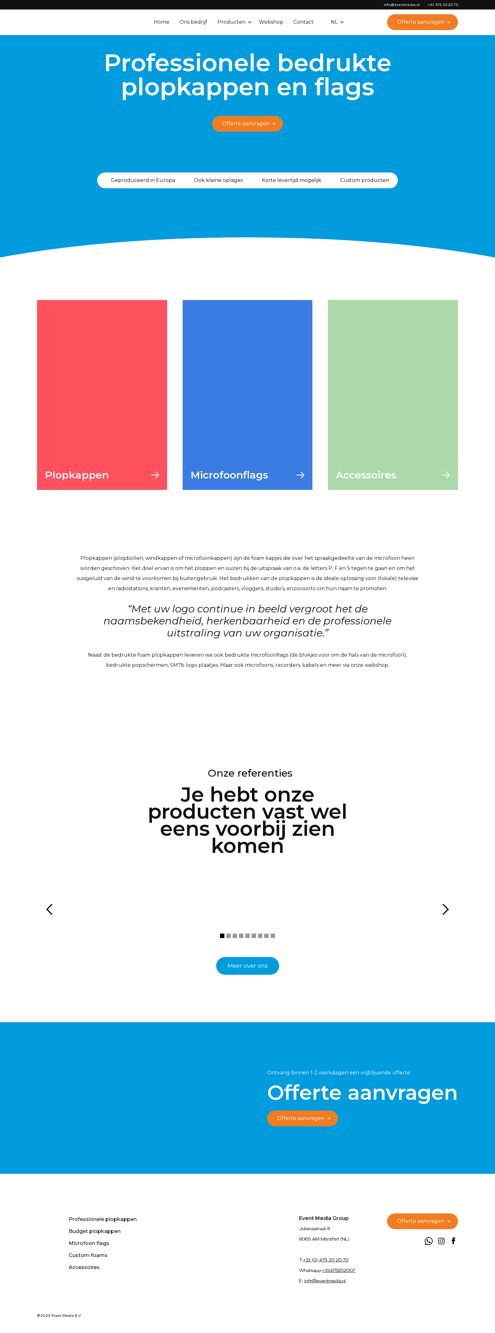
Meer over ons (248, 965)
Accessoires (84, 1267)
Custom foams (88, 1255)
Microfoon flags (89, 1243)
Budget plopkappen (95, 1231)
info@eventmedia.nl (402, 5)
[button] (235, 22)
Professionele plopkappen (103, 1219)
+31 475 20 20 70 (443, 5)
